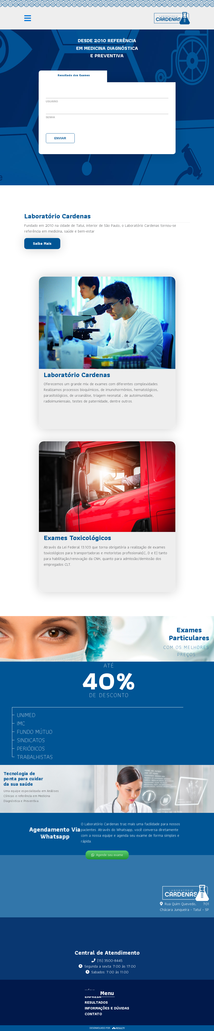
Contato (85, 1014)
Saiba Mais (42, 243)
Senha (50, 117)
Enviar (60, 138)
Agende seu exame (107, 854)
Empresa (84, 997)
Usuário (52, 101)
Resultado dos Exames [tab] (74, 75)
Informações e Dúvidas (98, 1008)
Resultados (87, 1002)
